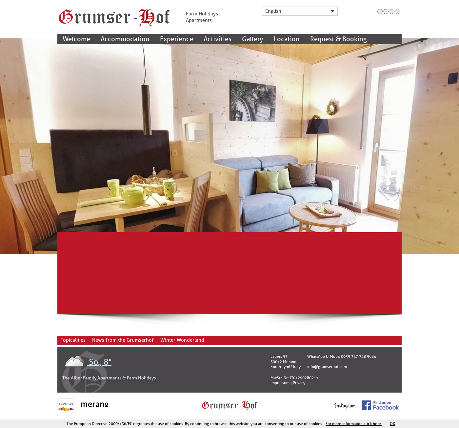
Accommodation (125, 39)
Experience (176, 39)
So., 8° (86, 362)
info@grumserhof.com (327, 366)
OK (392, 423)
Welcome (76, 39)
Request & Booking (338, 39)
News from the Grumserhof (123, 340)
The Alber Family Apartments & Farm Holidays (109, 378)
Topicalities (73, 340)
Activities (217, 39)
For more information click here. (354, 423)
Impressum (279, 382)
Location (287, 39)
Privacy (299, 382)
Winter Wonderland (182, 340)
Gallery (252, 39)
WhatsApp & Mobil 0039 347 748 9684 (341, 356)
